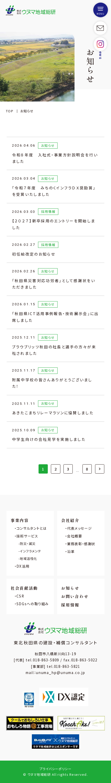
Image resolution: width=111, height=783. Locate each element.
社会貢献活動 (24, 588)
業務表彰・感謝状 (81, 543)
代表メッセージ (79, 528)
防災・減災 (27, 543)
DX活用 (22, 566)
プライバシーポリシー (56, 769)
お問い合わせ (75, 596)
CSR (20, 596)
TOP (9, 111)
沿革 (71, 551)
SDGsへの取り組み (32, 603)
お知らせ (70, 588)
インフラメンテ (30, 551)
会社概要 (74, 535)
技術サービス (27, 535)
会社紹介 (70, 520)
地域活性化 (28, 558)
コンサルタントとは (31, 528)
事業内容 (20, 520)
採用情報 (70, 605)
